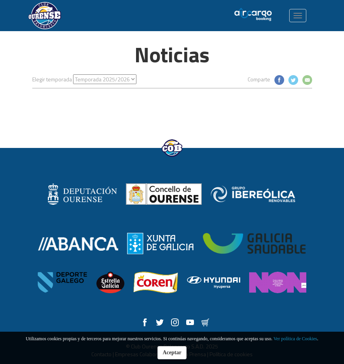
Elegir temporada (52, 79)
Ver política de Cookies (295, 338)
